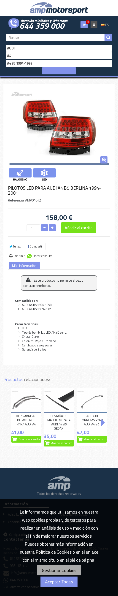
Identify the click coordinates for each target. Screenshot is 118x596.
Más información (24, 265)
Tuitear (15, 246)
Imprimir (19, 255)
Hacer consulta (42, 255)
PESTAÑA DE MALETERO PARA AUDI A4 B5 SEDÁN (58, 422)
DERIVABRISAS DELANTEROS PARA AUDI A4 (26, 420)
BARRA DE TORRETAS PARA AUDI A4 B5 (91, 420)
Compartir (35, 246)
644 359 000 (41, 25)
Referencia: (16, 200)
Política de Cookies (54, 551)
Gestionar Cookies (59, 570)
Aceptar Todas (59, 581)
